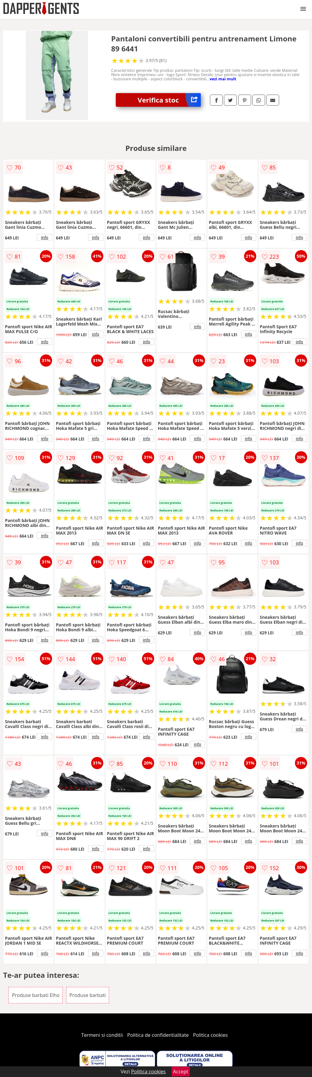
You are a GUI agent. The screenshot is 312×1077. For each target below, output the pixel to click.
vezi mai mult (223, 79)
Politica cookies (210, 1035)
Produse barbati (87, 995)
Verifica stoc (169, 100)
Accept (180, 1071)
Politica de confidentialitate (158, 1035)
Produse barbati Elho (35, 995)
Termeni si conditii (102, 1035)
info (44, 237)
